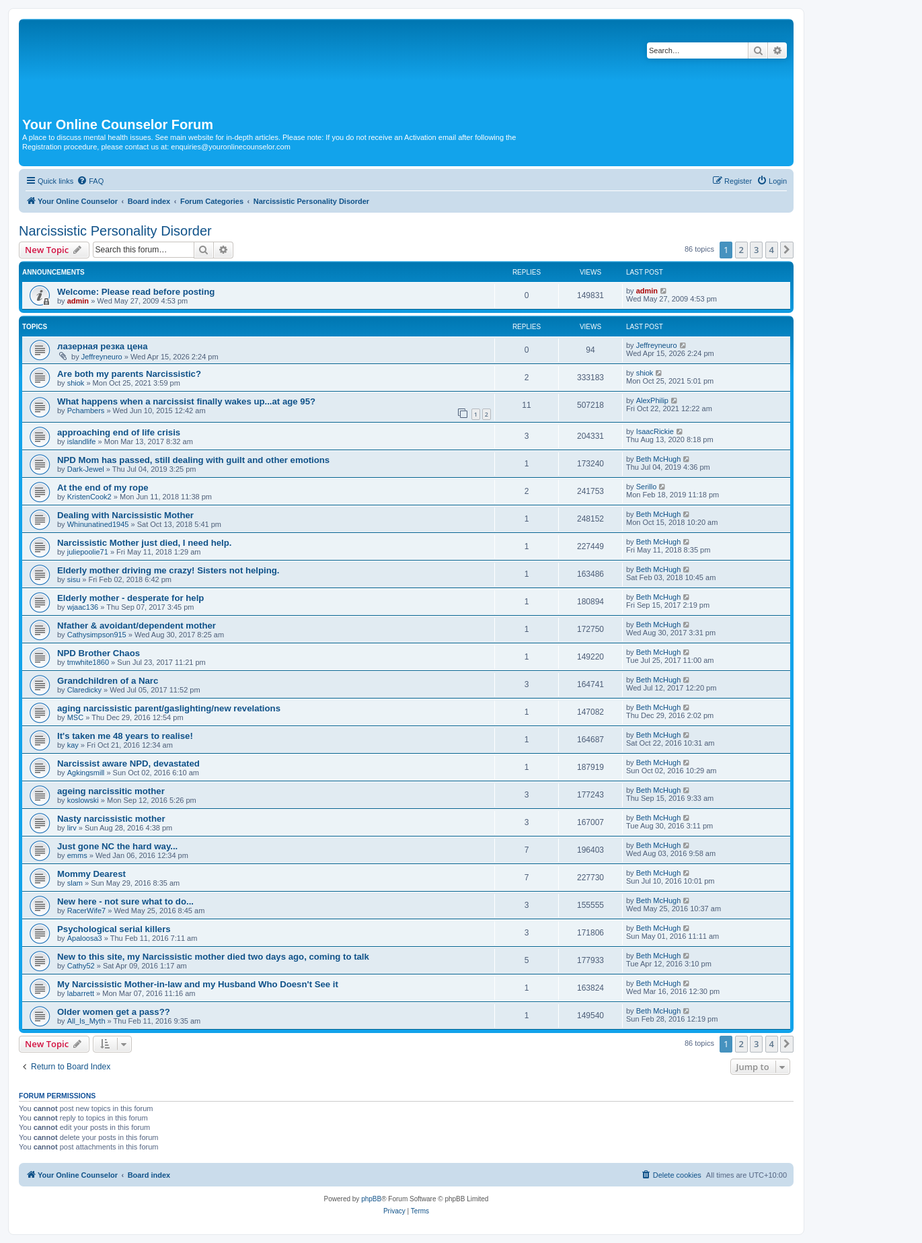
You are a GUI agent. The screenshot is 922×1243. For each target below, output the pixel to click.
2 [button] (741, 250)
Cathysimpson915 (96, 635)
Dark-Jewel (85, 469)
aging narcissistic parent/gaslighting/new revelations (168, 708)
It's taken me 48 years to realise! (125, 736)
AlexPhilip (652, 400)
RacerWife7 (86, 911)
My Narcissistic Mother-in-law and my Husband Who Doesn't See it (197, 984)
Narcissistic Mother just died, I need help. (144, 543)
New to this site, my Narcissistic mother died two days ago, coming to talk (213, 957)
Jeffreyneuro (101, 357)
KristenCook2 (89, 497)
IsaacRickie (655, 431)
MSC (75, 717)
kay (73, 745)
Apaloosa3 (84, 938)
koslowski (83, 800)
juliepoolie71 (87, 552)
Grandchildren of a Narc (107, 681)
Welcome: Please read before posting (136, 292)
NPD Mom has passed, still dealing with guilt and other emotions (193, 460)
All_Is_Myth (86, 1021)
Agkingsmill (86, 773)
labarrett (80, 993)
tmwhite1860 (88, 662)
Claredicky (84, 690)
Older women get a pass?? (113, 1012)
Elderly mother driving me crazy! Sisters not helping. (168, 570)
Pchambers (86, 410)
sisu (74, 579)
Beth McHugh (658, 459)
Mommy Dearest (91, 874)
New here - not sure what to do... (125, 901)
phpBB (371, 1199)
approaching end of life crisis (118, 432)
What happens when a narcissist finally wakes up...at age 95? (186, 401)
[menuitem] (90, 181)
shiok (76, 383)
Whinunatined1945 (98, 524)
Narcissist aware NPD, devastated (128, 763)
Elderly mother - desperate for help (130, 598)
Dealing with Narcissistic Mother (125, 515)
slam (75, 883)
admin (78, 301)
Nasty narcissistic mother (111, 819)
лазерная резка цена (102, 346)
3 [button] (756, 250)
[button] (787, 250)
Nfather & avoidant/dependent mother (136, 625)
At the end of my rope (103, 488)
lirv (72, 828)
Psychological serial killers (114, 929)
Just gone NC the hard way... (117, 846)
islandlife (81, 441)
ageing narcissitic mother (111, 791)
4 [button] (771, 250)
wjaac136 (82, 607)
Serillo (646, 487)
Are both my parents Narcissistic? (129, 374)
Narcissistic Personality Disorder (115, 230)
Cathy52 (81, 966)
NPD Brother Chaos (98, 653)
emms (77, 855)
